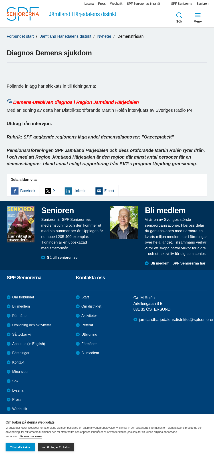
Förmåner (20, 316)
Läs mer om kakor (30, 436)
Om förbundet (23, 297)
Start (85, 297)
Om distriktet (91, 306)
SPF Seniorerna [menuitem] (181, 3)
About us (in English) (28, 344)
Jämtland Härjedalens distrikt (65, 36)
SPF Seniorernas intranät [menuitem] (143, 3)
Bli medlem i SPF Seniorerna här (177, 263)
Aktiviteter (89, 316)
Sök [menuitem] (179, 17)
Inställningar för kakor (56, 447)
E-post (109, 191)
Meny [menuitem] (198, 17)
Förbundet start (20, 36)
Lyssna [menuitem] (89, 3)
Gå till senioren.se (62, 257)
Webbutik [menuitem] (116, 3)
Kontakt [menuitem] (18, 362)
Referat (87, 325)
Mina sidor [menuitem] (20, 372)
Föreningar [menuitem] (20, 353)
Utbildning (89, 334)
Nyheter (104, 36)
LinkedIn (79, 191)
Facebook (27, 191)
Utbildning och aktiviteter (31, 325)
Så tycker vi (21, 334)
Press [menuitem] (102, 3)
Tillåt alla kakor (20, 447)
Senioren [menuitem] (202, 3)
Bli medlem (21, 306)
